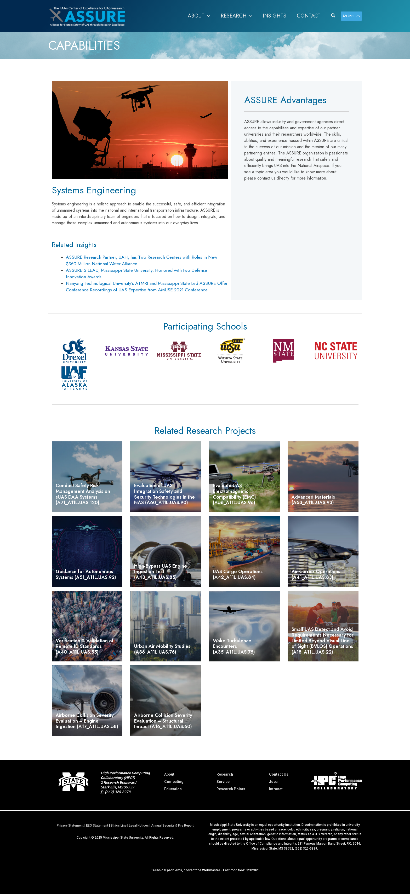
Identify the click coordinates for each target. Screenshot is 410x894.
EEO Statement (97, 825)
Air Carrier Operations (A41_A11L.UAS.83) (316, 574)
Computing (174, 782)
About (169, 774)
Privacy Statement (70, 825)
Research (225, 774)
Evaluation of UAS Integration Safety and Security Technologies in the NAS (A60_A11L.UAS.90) (164, 494)
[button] (199, 16)
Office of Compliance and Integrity (271, 843)
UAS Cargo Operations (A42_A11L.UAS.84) (238, 574)
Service (223, 782)
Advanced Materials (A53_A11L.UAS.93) (313, 500)
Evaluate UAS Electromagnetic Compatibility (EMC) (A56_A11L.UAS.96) (234, 494)
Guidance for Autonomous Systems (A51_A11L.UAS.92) (86, 574)
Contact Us (278, 774)
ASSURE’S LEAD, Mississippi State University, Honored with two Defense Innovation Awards (136, 273)
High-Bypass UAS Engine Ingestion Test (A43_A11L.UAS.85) (160, 572)
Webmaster (211, 870)
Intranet (276, 789)
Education (173, 789)
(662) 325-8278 (117, 792)
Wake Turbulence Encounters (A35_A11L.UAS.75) (234, 646)
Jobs (273, 782)
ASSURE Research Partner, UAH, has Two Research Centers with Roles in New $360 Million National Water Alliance (141, 260)
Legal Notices (139, 825)
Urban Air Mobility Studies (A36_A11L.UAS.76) (162, 649)
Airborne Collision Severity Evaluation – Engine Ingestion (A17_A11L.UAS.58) (87, 721)
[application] (207, 16)
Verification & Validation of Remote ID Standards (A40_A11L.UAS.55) (84, 646)
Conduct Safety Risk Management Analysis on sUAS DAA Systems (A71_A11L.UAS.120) (83, 494)
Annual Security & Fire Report (172, 825)
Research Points (231, 789)
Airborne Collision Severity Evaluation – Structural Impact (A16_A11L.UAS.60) (163, 721)
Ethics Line (119, 825)
